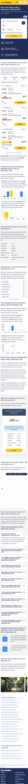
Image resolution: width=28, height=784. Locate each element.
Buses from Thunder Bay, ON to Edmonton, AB (11, 733)
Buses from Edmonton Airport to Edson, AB (10, 750)
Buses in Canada (10, 765)
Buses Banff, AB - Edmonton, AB (8, 700)
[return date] (20, 30)
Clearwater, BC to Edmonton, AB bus (9, 705)
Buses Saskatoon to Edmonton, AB (9, 731)
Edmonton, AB (21, 474)
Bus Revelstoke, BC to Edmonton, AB (9, 726)
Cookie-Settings (20, 774)
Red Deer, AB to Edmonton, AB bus (9, 724)
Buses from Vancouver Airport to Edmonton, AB (11, 758)
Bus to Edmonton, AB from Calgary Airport (10, 753)
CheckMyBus (3, 765)
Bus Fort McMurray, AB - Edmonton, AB (9, 707)
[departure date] (10, 30)
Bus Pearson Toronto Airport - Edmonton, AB (11, 755)
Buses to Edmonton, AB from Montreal (9, 717)
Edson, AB (11, 474)
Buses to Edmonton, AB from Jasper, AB (10, 714)
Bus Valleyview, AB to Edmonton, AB (9, 736)
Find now (20, 102)
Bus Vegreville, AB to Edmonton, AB (9, 741)
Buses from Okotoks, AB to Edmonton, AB (10, 721)
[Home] (7, 2)
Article (17, 776)
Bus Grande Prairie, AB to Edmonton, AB (10, 712)
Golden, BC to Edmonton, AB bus (8, 709)
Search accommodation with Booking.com (13, 32)
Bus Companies (19, 779)
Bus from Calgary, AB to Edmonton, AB (9, 702)
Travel (17, 781)
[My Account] (16, 2)
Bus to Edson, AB (18, 765)
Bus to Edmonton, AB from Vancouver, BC (10, 738)
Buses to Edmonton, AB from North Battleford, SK (12, 719)
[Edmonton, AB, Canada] (16, 25)
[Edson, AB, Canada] (16, 21)
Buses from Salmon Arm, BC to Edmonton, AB (11, 729)
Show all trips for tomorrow (14, 152)
